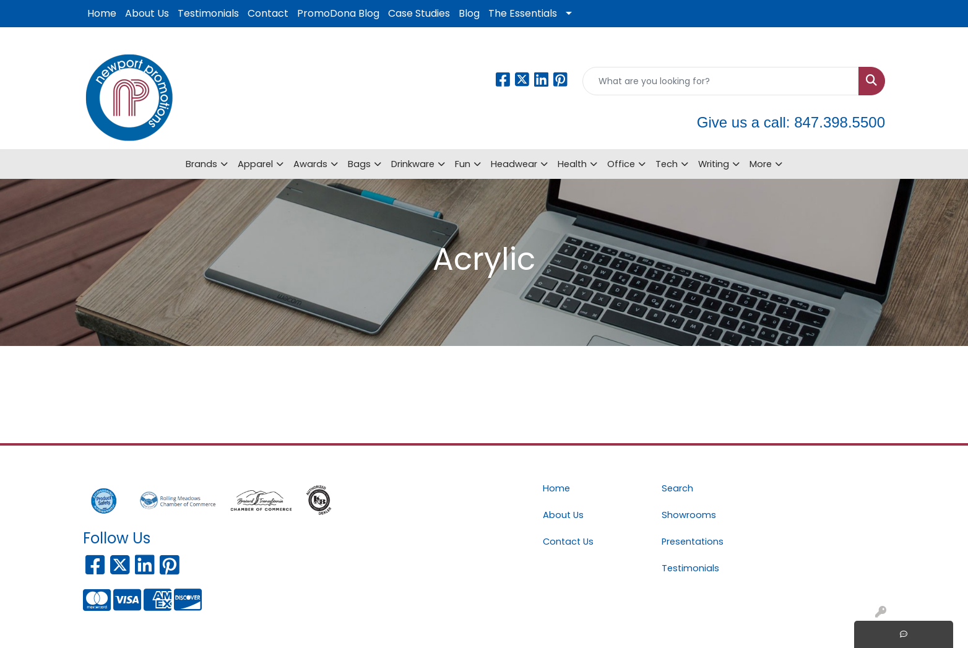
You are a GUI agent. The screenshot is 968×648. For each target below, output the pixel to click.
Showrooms (689, 515)
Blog (469, 13)
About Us (147, 13)
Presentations (693, 541)
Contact (268, 13)
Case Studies (419, 13)
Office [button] (621, 164)
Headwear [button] (514, 164)
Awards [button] (310, 164)
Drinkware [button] (412, 164)
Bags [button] (359, 164)
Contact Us (568, 541)
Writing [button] (713, 164)
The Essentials (522, 13)
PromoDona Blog (338, 13)
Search (677, 488)
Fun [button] (462, 164)
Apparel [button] (255, 164)
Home (101, 13)
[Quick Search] (720, 81)
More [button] (761, 164)
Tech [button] (666, 164)
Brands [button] (201, 164)
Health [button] (572, 164)
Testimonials (208, 13)
